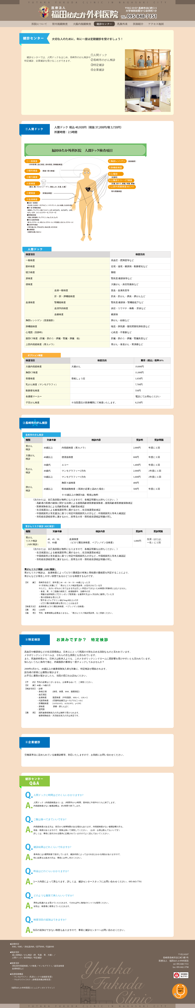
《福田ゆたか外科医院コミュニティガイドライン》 (33, 988)
